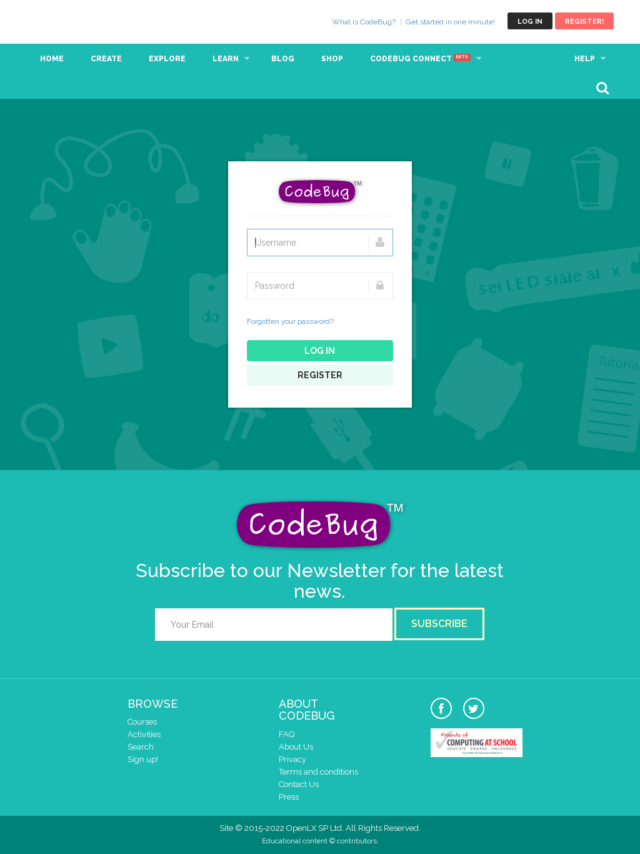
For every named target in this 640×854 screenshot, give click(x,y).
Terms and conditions (318, 771)
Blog (282, 58)
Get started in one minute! (450, 22)
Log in (530, 22)
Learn (225, 58)
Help (584, 58)
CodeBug (68, 21)
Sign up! (143, 759)
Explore (167, 58)
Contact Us (299, 784)
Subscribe (439, 624)
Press (289, 796)
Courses (142, 721)
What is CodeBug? (364, 22)
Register (320, 375)
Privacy (292, 759)
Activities (144, 734)
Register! (584, 22)
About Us (296, 746)
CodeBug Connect (420, 59)
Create (106, 58)
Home (52, 58)
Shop (332, 58)
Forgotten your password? (290, 321)
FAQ (286, 734)
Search (141, 746)
